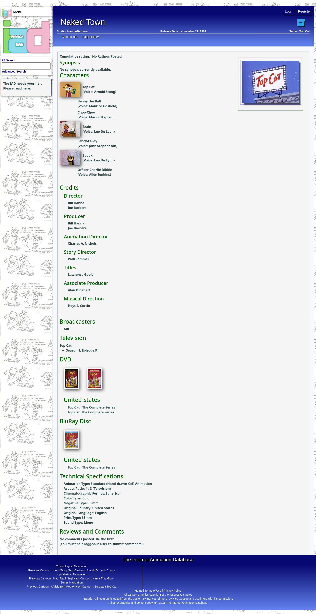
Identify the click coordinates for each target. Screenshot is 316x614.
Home (138, 590)
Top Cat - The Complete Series (91, 407)
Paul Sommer (78, 259)
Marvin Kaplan (100, 117)
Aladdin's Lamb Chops (101, 570)
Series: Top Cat (299, 31)
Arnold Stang (104, 92)
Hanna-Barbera (77, 31)
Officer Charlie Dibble (95, 169)
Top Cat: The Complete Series (91, 412)
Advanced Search (14, 71)
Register (304, 11)
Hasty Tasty (60, 570)
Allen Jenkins (99, 174)
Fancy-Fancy (87, 141)
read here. (23, 88)
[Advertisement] (25, 122)
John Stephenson (102, 146)
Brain (87, 126)
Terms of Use (153, 590)
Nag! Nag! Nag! (63, 578)
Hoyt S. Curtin (79, 305)
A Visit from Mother (63, 586)
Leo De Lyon (104, 131)
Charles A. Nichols (82, 243)
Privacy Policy (172, 590)
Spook (88, 155)
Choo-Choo (86, 112)
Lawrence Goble (81, 274)
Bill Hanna (76, 203)
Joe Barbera (77, 207)
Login (289, 11)
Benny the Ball (89, 101)
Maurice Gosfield (102, 106)
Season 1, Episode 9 (81, 350)
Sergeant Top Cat (106, 586)
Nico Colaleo (181, 598)
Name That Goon (103, 578)
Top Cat (89, 87)
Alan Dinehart (79, 290)
